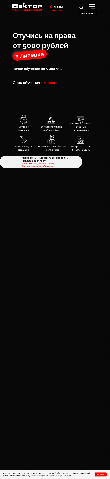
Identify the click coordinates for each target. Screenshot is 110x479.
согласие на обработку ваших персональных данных (65, 473)
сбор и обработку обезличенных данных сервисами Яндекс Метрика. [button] (43, 476)
